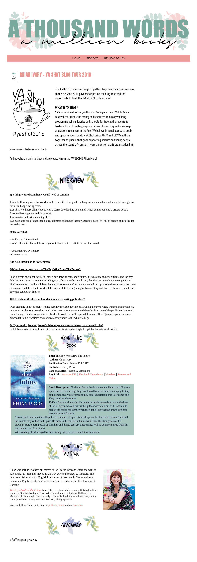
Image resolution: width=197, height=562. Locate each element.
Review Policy (114, 58)
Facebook (78, 505)
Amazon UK (69, 374)
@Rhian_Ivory (56, 505)
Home (76, 58)
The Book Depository (91, 374)
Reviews (92, 58)
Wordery (110, 374)
